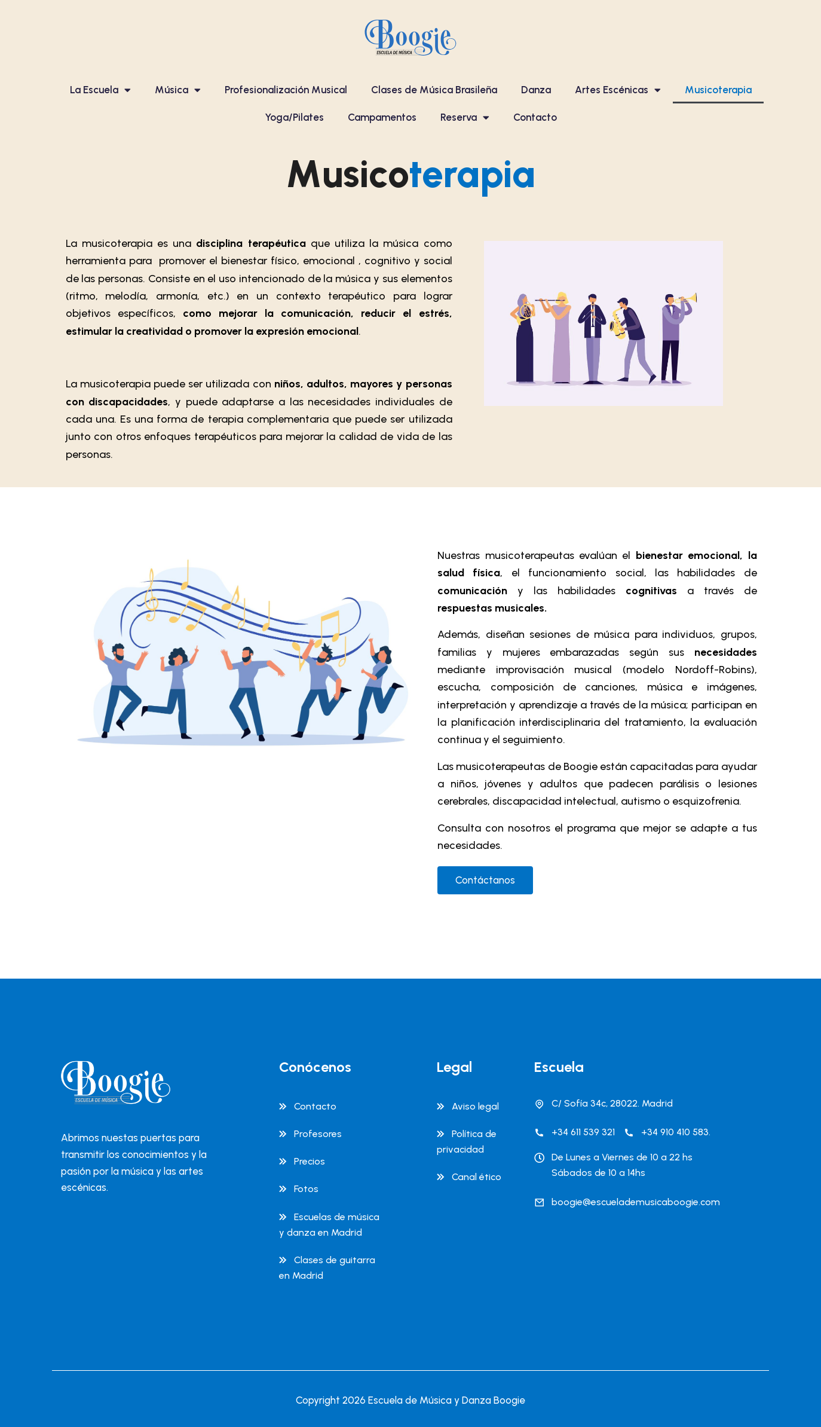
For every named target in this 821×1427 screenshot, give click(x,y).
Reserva (464, 117)
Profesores (318, 1133)
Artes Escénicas (618, 90)
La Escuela (100, 90)
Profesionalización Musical (286, 90)
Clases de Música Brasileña (434, 90)
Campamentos (382, 117)
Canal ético (476, 1176)
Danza (536, 90)
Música (178, 90)
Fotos (306, 1188)
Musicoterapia (718, 90)
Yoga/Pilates (294, 117)
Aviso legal (475, 1106)
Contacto (535, 117)
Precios (309, 1161)
